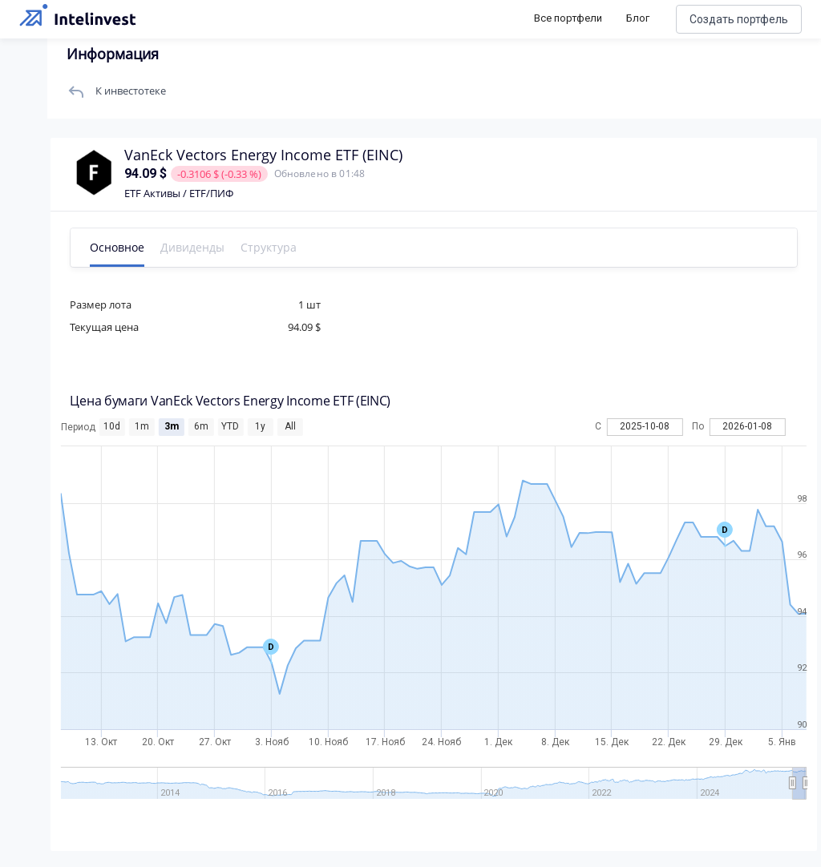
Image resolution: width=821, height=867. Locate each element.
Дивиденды (194, 247)
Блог (637, 18)
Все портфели (568, 18)
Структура (270, 247)
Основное (118, 247)
